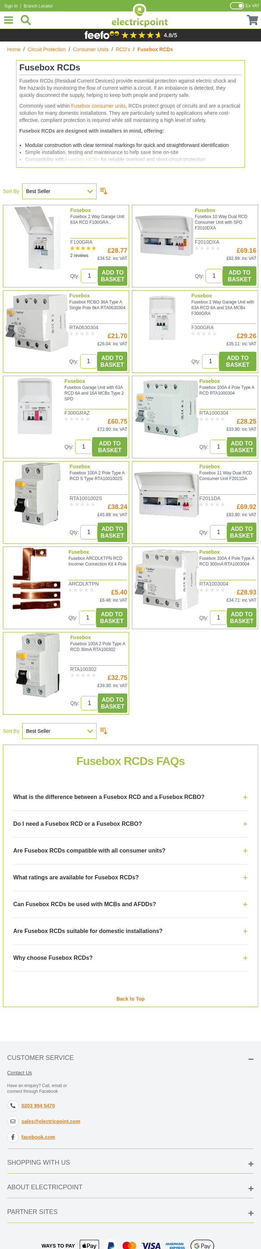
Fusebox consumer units (98, 106)
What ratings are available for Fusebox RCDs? (76, 882)
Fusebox (80, 210)
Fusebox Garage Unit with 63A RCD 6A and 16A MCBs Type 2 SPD (94, 393)
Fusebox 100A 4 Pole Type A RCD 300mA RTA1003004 (227, 561)
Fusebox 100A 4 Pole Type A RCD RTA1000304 (227, 390)
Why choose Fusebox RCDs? (53, 962)
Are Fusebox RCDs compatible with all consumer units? (89, 855)
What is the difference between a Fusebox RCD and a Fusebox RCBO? (109, 802)
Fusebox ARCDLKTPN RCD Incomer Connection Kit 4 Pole (97, 561)
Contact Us (19, 1073)
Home (13, 49)
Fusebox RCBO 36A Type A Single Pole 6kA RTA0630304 (97, 305)
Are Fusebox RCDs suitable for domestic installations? (88, 936)
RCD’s (123, 49)
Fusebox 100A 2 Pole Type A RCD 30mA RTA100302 (97, 646)
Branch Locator (38, 6)
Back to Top (130, 999)
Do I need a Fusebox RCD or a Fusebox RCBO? (77, 828)
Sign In (11, 6)
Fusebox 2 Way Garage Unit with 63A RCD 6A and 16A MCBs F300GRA (222, 308)
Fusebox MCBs (82, 159)
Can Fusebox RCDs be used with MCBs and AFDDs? (84, 909)
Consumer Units (91, 49)
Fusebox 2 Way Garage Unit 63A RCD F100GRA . (97, 219)
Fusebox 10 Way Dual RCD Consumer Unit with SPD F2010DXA (221, 222)
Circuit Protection (47, 49)
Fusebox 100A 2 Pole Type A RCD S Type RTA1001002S (97, 475)
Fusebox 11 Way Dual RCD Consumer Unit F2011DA (226, 475)
